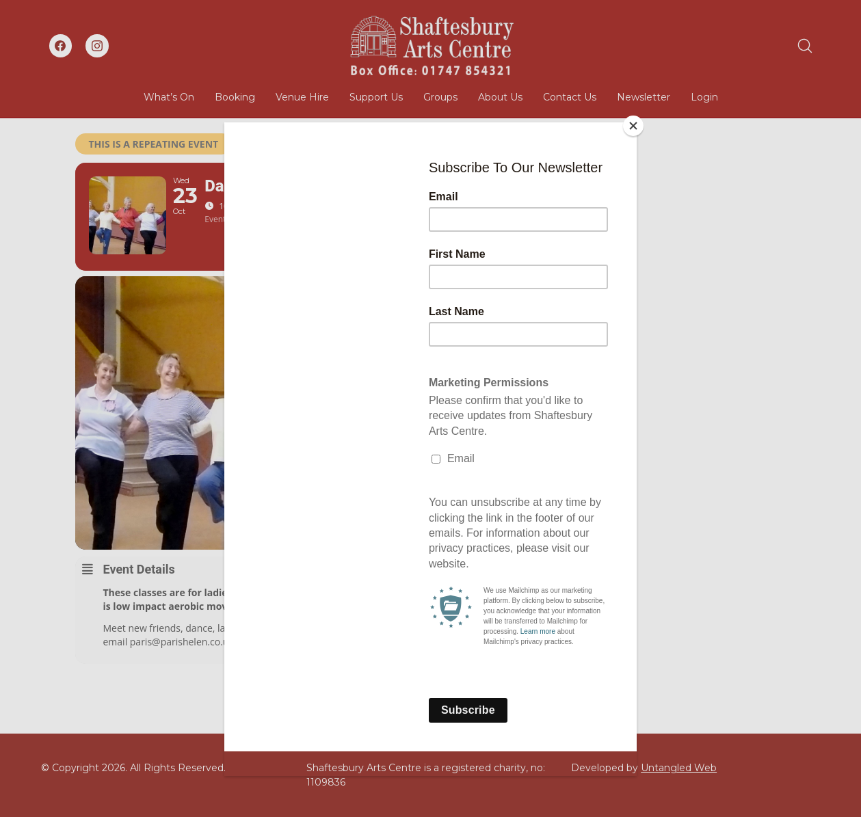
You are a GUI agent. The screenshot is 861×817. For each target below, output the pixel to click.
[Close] (633, 126)
